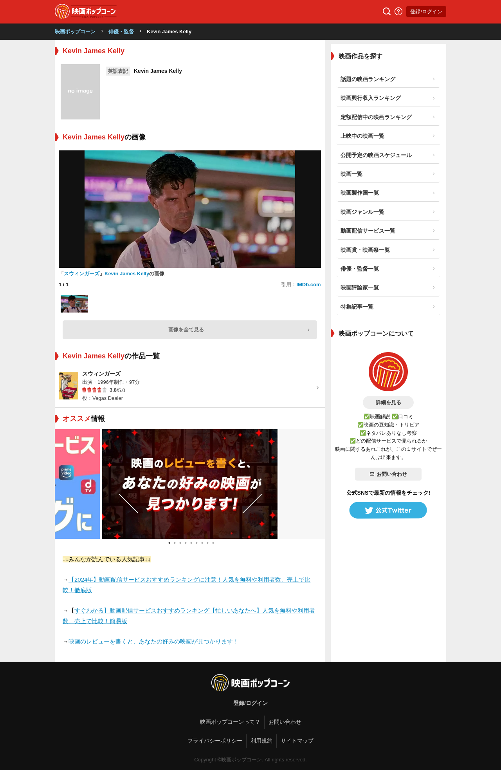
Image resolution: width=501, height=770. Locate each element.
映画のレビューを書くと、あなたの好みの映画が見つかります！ (153, 641)
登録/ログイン (426, 11)
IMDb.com (308, 284)
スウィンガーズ (81, 274)
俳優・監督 (121, 31)
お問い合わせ (388, 474)
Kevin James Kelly (127, 274)
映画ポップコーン (75, 31)
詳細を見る (388, 402)
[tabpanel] (190, 484)
